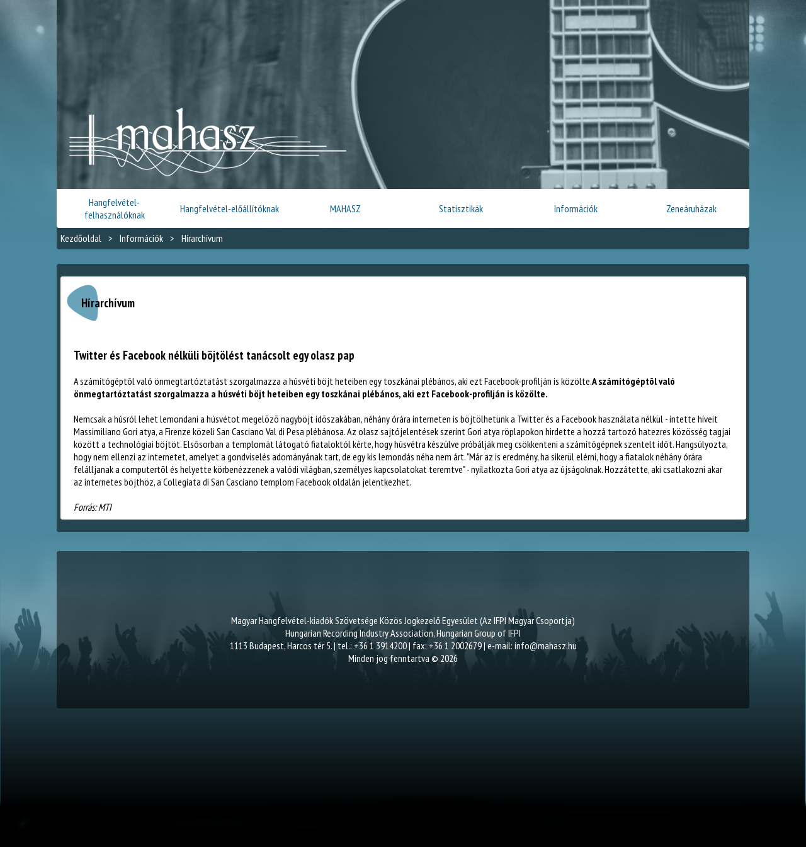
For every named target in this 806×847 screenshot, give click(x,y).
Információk (576, 208)
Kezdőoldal (80, 238)
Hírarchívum (202, 238)
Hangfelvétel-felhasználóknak (114, 208)
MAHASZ (345, 208)
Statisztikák (461, 208)
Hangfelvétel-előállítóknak (229, 208)
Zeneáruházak (691, 208)
